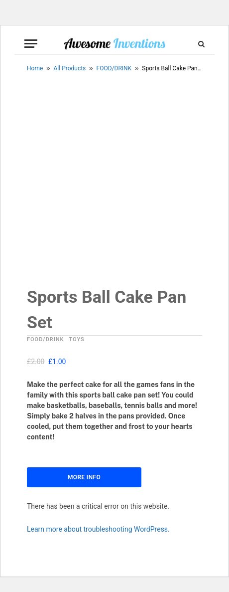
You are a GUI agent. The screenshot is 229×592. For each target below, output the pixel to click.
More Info (84, 478)
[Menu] (30, 43)
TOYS (77, 340)
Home (35, 68)
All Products (70, 68)
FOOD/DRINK (114, 68)
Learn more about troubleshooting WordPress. (98, 530)
